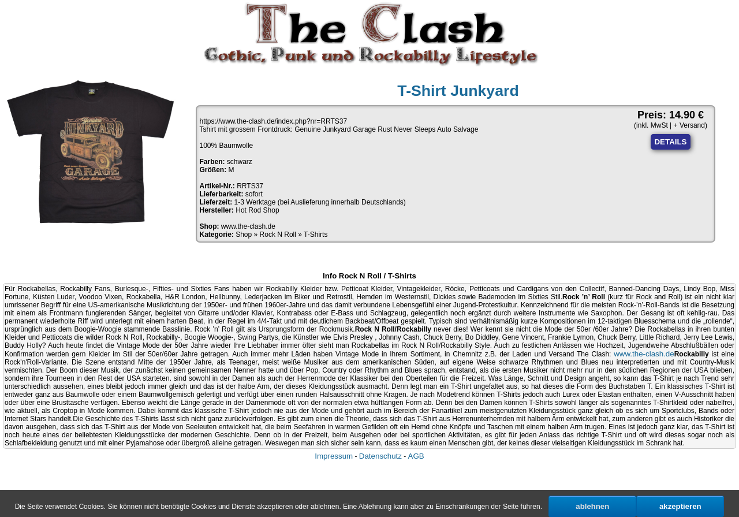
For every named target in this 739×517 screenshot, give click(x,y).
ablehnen (592, 506)
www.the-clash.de (248, 226)
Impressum (334, 456)
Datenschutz (380, 456)
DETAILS (670, 141)
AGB (416, 456)
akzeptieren (680, 506)
